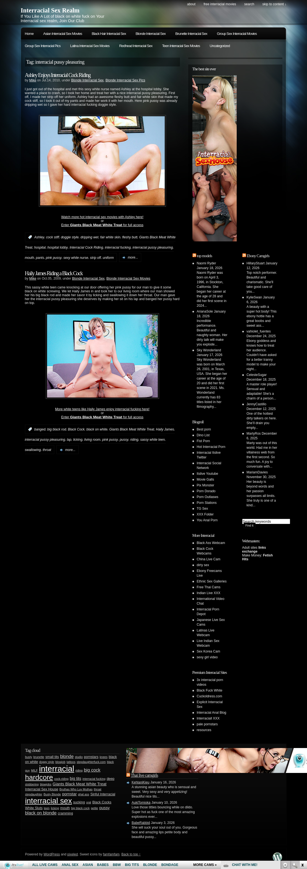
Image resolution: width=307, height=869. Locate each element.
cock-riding (61, 778)
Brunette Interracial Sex (191, 34)
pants (40, 257)
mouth (29, 257)
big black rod (56, 429)
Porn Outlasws (207, 497)
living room (92, 440)
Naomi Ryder (206, 263)
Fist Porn (203, 441)
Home (29, 34)
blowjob (60, 762)
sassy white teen (152, 440)
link (302, 782)
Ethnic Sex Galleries (212, 581)
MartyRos (254, 433)
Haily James (165, 429)
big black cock (80, 808)
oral (88, 802)
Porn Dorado (206, 491)
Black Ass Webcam (211, 543)
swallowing (33, 450)
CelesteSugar (257, 375)
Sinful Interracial (102, 794)
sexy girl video (207, 657)
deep (110, 779)
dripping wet (90, 237)
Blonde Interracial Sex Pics (125, 80)
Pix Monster (205, 485)
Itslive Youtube (207, 474)
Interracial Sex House (41, 789)
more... (133, 257)
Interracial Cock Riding (86, 247)
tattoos (71, 762)
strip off (95, 257)
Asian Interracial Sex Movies (62, 34)
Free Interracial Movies (219, 4)
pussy (124, 440)
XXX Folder (205, 514)
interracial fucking (118, 247)
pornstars (91, 757)
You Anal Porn (207, 520)
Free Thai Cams (209, 587)
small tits (52, 757)
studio (78, 757)
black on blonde (41, 812)
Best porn (204, 429)
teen (47, 808)
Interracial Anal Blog (211, 713)
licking (77, 440)
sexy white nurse (75, 257)
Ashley (39, 237)
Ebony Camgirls (258, 256)
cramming (65, 813)
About (191, 4)
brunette (38, 757)
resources (204, 730)
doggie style (70, 237)
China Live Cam (208, 559)
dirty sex (203, 565)
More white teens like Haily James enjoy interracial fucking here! (102, 409)
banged (39, 429)
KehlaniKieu (140, 782)
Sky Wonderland (209, 350)
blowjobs (45, 784)
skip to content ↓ (274, 4)
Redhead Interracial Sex (135, 46)
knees (103, 757)
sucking (79, 802)
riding (134, 440)
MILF (34, 770)
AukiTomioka (141, 802)
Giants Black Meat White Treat (131, 429)
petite (94, 808)
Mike (32, 80)
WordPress (51, 854)
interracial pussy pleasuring (153, 247)
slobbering (32, 784)
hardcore (39, 777)
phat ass (83, 794)
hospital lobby (57, 247)
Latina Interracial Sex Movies (89, 46)
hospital (39, 247)
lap (69, 440)
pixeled (72, 854)
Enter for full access (102, 225)
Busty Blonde (52, 794)
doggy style (46, 762)
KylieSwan (254, 297)
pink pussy (54, 257)
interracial (56, 768)
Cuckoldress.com (209, 696)
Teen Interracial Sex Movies (181, 46)
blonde (67, 756)
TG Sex (202, 508)
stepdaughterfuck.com (91, 762)
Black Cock (76, 429)
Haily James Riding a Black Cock (54, 273)
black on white (96, 429)
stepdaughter (33, 794)
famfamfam (111, 854)
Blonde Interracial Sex (151, 34)
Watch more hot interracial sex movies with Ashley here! (102, 217)
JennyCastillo (256, 404)
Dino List (203, 435)
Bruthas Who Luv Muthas (76, 789)
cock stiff (52, 237)
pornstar (69, 794)
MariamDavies (257, 472)
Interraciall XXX (208, 718)
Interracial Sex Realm (50, 10)
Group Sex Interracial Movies (237, 34)
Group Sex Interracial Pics (43, 46)
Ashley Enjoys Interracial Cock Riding (58, 75)
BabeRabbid (141, 823)
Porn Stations (207, 503)
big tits (75, 778)
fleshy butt (129, 237)
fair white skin (110, 237)
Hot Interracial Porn (211, 447)
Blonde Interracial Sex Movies (128, 278)
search (249, 4)
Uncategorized (220, 46)
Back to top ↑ (130, 854)
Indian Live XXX (208, 593)
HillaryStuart (256, 263)
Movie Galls (205, 479)
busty (28, 757)
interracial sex (48, 800)
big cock (92, 769)
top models (204, 256)
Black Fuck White (210, 690)
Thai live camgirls (144, 775)
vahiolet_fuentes (259, 331)
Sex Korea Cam (208, 651)
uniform (108, 257)
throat (47, 450)
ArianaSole (205, 311)
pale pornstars (207, 724)
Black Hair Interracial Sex (109, 34)
